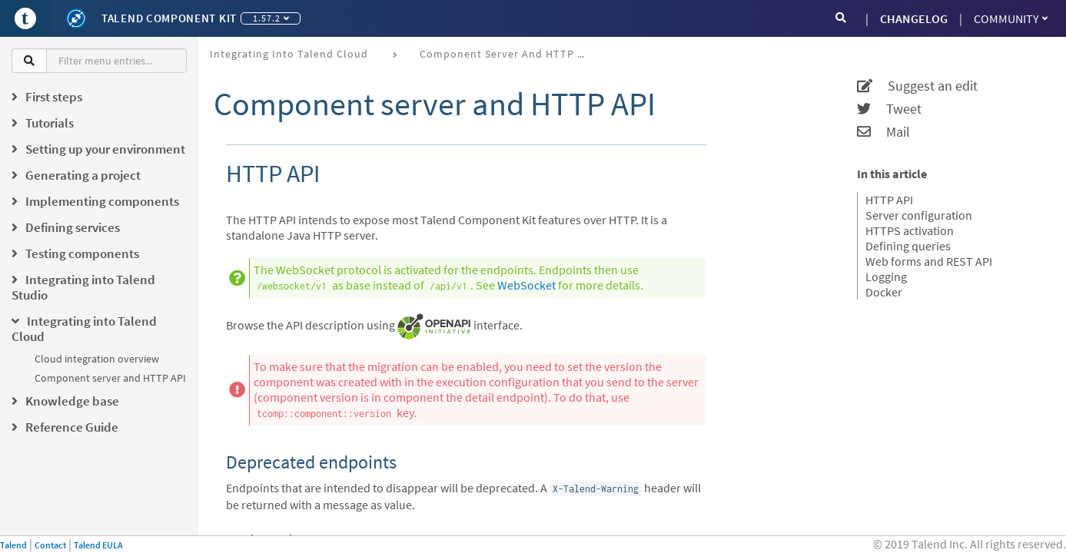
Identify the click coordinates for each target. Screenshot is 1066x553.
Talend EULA (98, 545)
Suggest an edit (917, 86)
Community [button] (1011, 18)
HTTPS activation (909, 230)
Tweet (889, 109)
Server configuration (918, 215)
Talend (13, 545)
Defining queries (908, 245)
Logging (886, 276)
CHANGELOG (914, 18)
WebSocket (526, 285)
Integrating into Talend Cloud (289, 54)
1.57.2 (271, 18)
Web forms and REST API (928, 261)
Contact (50, 545)
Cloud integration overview (97, 359)
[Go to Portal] (25, 18)
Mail (883, 132)
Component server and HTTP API (110, 378)
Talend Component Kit (169, 18)
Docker (883, 292)
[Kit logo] (76, 18)
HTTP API (889, 199)
